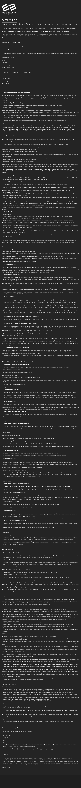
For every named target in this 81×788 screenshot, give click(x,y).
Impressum (50, 781)
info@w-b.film (8, 65)
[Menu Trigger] (78, 5)
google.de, (30, 749)
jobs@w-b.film (58, 689)
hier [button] (8, 46)
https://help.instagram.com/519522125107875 (19, 651)
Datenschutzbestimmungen (58, 749)
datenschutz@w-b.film (10, 85)
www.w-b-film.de (65, 28)
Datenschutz (54, 781)
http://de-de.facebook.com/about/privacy (23, 619)
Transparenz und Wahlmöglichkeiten (41, 749)
